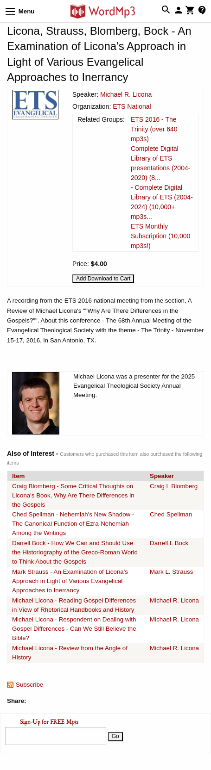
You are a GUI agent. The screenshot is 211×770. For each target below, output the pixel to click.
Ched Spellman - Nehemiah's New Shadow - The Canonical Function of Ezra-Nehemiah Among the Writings (73, 523)
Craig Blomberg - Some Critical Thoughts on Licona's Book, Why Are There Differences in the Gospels (73, 495)
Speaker (162, 475)
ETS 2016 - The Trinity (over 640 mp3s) (154, 129)
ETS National (132, 106)
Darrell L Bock (169, 543)
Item (18, 475)
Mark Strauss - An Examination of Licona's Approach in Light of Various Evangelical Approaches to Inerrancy (70, 581)
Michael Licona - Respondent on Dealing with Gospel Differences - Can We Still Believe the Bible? (74, 628)
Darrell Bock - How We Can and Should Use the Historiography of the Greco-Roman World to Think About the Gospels (75, 552)
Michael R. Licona (126, 94)
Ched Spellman (171, 514)
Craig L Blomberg (174, 486)
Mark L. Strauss (171, 571)
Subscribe (29, 684)
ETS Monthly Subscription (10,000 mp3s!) (160, 236)
